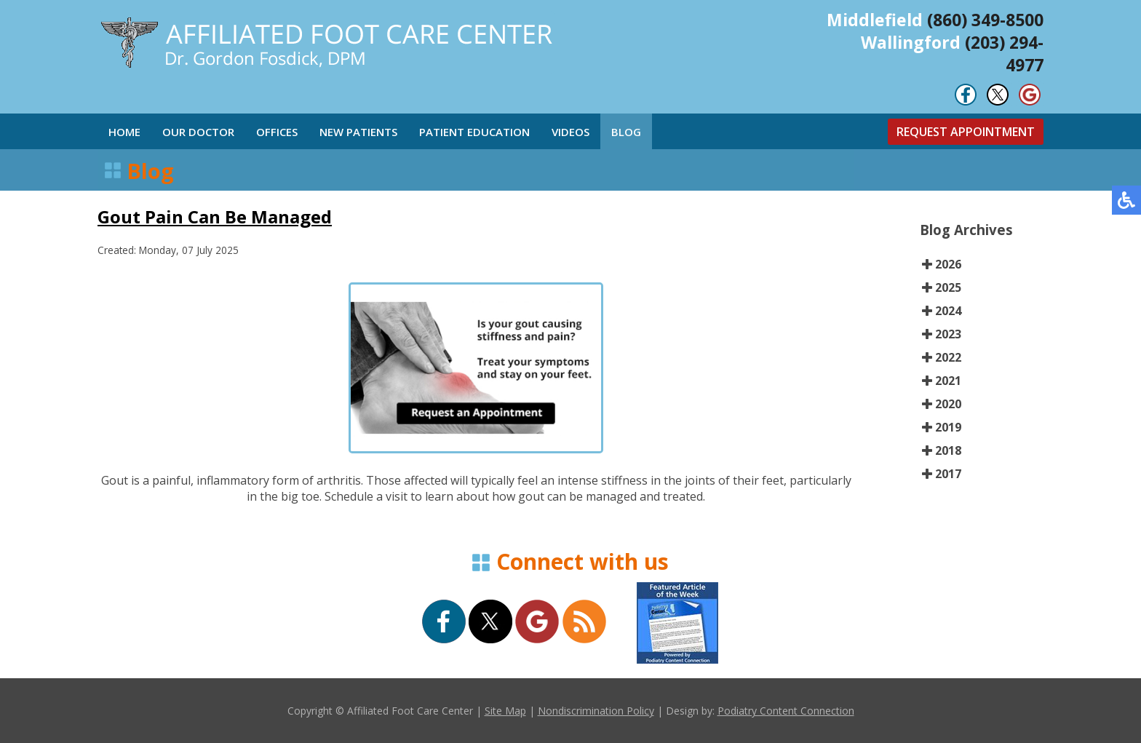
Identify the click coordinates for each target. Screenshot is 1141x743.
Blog (626, 131)
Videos (570, 131)
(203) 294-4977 (1004, 53)
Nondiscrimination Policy (596, 711)
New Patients (358, 131)
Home (124, 131)
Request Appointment (965, 132)
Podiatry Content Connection (785, 711)
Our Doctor (198, 131)
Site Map (505, 711)
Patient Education (474, 131)
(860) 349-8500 (985, 19)
